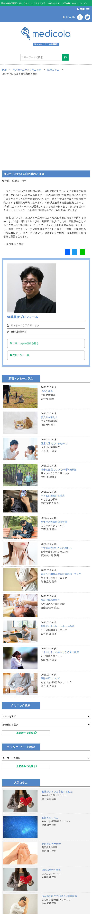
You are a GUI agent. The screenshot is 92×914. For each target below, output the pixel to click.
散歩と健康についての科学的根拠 (59, 384)
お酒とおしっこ (50, 732)
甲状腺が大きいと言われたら (56, 463)
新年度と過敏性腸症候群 (54, 437)
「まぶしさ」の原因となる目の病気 (60, 567)
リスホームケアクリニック (27, 69)
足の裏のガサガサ (51, 758)
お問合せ (10, 904)
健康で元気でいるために (54, 358)
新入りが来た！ (49, 332)
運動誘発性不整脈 (51, 785)
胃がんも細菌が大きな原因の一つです (61, 489)
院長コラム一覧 (19, 270)
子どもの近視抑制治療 (53, 410)
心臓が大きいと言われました (57, 706)
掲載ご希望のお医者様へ (18, 893)
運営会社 (10, 900)
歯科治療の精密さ (50, 515)
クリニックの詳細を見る (24, 258)
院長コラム (53, 69)
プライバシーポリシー (17, 897)
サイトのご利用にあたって (19, 889)
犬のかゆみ (47, 306)
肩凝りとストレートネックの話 (57, 541)
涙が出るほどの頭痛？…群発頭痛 (59, 811)
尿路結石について (50, 593)
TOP (4, 69)
